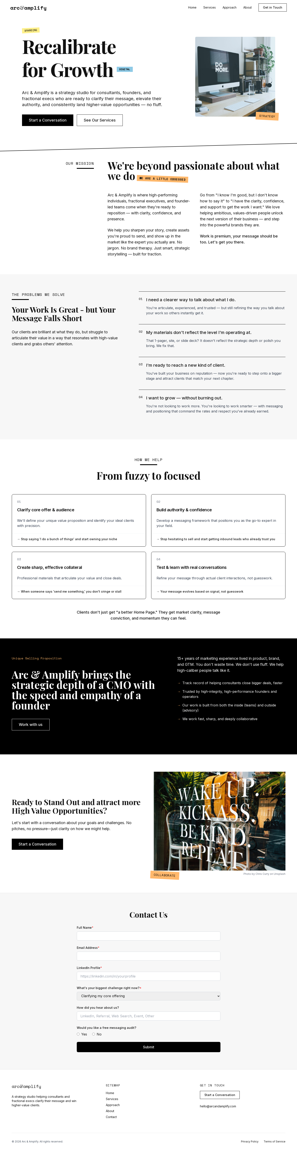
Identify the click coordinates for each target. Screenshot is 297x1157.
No (97, 1034)
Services (209, 7)
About (247, 7)
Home (192, 7)
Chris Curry (262, 873)
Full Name (85, 927)
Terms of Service (274, 1141)
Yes (82, 1034)
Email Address (88, 947)
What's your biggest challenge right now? (109, 988)
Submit (148, 1047)
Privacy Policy (250, 1141)
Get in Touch (272, 7)
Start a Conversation (47, 120)
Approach (229, 7)
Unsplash (279, 873)
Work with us (31, 724)
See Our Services (100, 120)
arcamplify (28, 7)
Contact (111, 1117)
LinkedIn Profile (89, 968)
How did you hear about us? (98, 1007)
